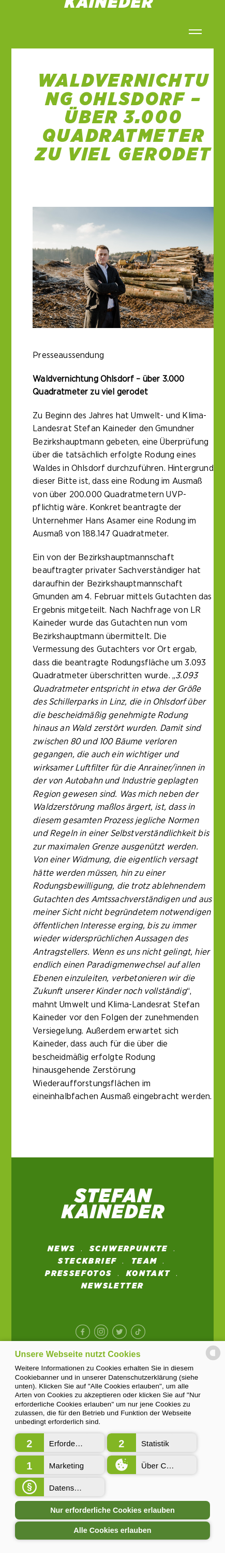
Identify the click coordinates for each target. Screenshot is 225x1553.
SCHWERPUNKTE (128, 1249)
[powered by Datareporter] (213, 1359)
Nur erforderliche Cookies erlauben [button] (112, 1510)
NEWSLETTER (112, 1286)
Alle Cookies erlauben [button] (112, 1530)
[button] (59, 1442)
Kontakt (148, 1273)
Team (144, 1261)
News (62, 1249)
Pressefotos (78, 1273)
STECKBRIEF (87, 1261)
